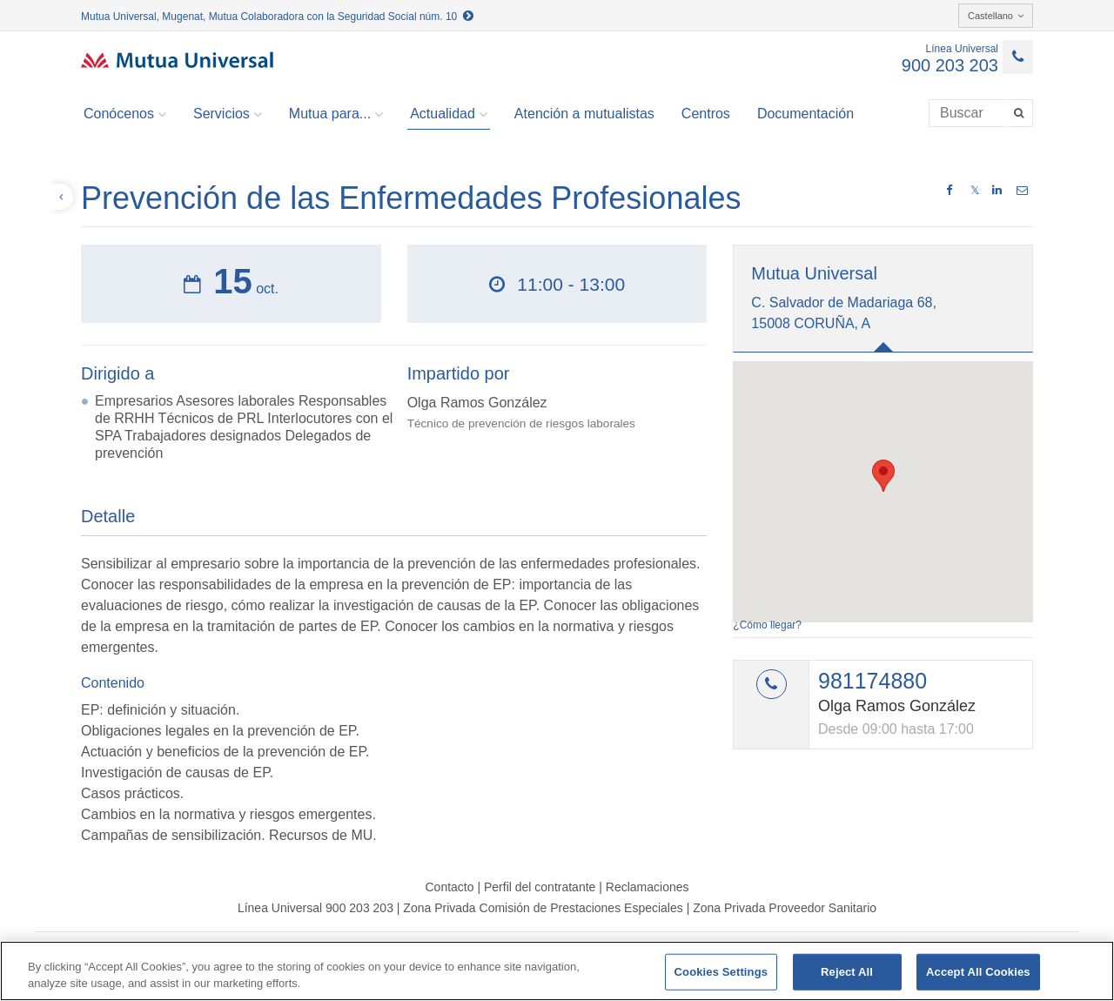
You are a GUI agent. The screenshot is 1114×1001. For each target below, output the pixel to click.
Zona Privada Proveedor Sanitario (784, 908)
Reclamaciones (647, 887)
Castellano (995, 15)
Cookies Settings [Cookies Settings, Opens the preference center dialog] (721, 971)
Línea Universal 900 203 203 (315, 908)
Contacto (449, 887)
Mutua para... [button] (336, 114)
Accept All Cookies (978, 971)
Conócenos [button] (125, 114)
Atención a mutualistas (584, 113)
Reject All (847, 971)
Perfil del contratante (539, 887)
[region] (557, 971)
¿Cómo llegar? (767, 625)
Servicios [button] (227, 114)
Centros (705, 113)
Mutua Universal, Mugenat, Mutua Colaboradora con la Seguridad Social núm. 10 (277, 16)
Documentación (805, 113)
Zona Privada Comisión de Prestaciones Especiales (542, 908)
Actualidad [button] (448, 114)
